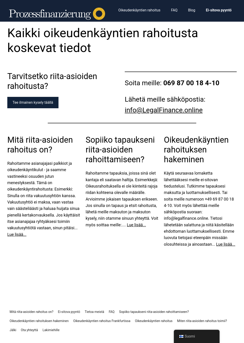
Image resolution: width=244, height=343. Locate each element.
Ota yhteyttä (29, 330)
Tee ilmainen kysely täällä (33, 102)
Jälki (13, 330)
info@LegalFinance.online (164, 110)
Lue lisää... (17, 234)
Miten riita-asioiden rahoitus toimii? (202, 321)
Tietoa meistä (94, 312)
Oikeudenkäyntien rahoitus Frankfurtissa (101, 321)
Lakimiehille (50, 330)
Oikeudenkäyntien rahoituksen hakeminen (196, 149)
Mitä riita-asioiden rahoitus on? (40, 145)
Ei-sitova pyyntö (69, 312)
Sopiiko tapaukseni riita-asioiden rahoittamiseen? (120, 149)
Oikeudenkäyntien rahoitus (153, 321)
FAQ (111, 312)
